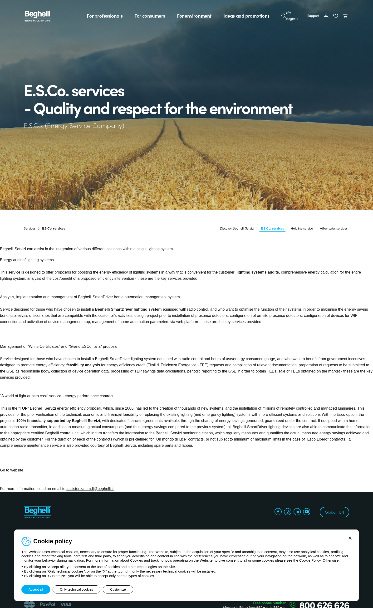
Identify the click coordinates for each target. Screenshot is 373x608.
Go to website (11, 470)
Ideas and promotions (246, 16)
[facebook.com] (278, 512)
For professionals (105, 16)
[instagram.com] (287, 512)
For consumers (149, 16)
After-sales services (334, 228)
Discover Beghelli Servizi (237, 228)
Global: (334, 512)
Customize (118, 589)
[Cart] (346, 15)
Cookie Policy (310, 560)
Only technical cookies (76, 589)
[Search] (283, 15)
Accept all (36, 589)
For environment (194, 16)
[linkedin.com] (297, 512)
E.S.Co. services (272, 228)
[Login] (326, 15)
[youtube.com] (306, 512)
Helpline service (302, 228)
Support (313, 15)
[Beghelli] (37, 15)
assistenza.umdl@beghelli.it (90, 489)
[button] (335, 15)
